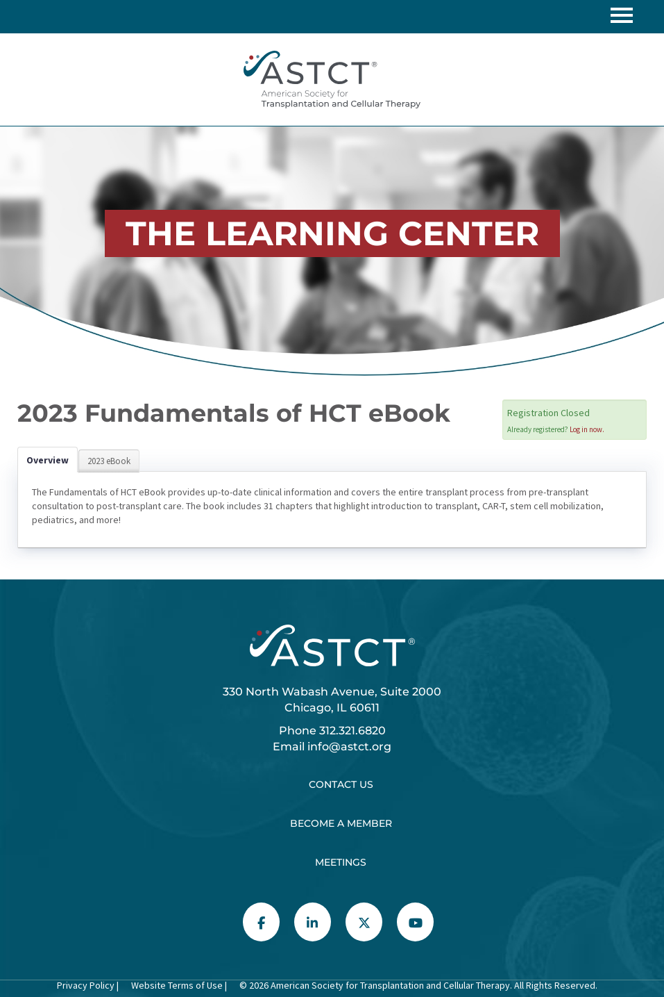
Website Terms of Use (176, 985)
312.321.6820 (352, 730)
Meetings (340, 862)
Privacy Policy (85, 985)
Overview (47, 460)
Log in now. (587, 429)
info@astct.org (349, 746)
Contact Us (341, 784)
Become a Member (341, 823)
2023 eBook (108, 461)
